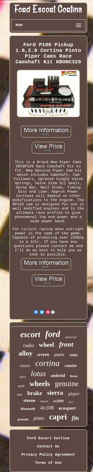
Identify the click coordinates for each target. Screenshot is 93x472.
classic (25, 365)
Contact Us (48, 446)
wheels (40, 384)
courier (71, 365)
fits (75, 418)
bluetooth (28, 409)
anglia (22, 376)
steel (70, 401)
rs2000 (58, 401)
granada (23, 419)
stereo (29, 400)
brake (34, 393)
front (66, 344)
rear (19, 394)
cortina (47, 363)
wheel (46, 344)
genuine (66, 383)
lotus (38, 373)
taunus (44, 401)
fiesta (73, 376)
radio (28, 345)
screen (43, 354)
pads (59, 355)
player (74, 393)
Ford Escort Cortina (48, 438)
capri (58, 416)
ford (52, 334)
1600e (73, 355)
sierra (55, 392)
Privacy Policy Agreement (48, 455)
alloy (25, 353)
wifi (21, 386)
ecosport (67, 408)
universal (70, 337)
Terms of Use (48, 463)
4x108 (47, 407)
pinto (38, 418)
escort (30, 334)
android (58, 375)
